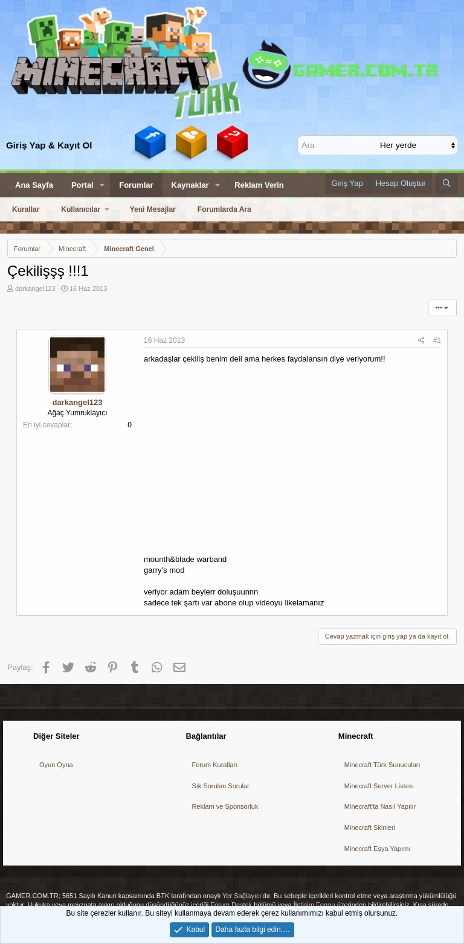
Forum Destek (231, 904)
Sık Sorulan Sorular (220, 785)
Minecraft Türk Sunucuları (382, 764)
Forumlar (136, 185)
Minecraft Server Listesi (379, 785)
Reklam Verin (259, 185)
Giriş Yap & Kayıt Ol (49, 145)
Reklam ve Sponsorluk (225, 806)
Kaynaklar (190, 185)
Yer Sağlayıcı (241, 895)
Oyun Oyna (56, 764)
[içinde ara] (418, 145)
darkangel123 (35, 288)
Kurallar (25, 209)
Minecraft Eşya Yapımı (377, 848)
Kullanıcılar (80, 209)
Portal (82, 185)
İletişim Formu (314, 904)
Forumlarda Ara (224, 209)
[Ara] (340, 145)
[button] (103, 185)
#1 (437, 340)
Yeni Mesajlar (153, 209)
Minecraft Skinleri (369, 827)
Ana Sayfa (34, 185)
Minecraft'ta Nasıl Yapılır (380, 806)
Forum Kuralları (214, 764)
